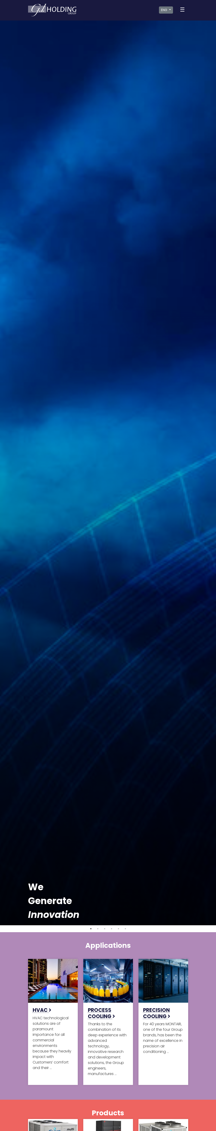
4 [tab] (111, 928)
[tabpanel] (108, 473)
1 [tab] (91, 928)
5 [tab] (118, 928)
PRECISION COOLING (156, 1013)
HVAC (42, 1010)
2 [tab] (97, 928)
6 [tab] (125, 928)
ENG (164, 10)
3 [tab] (104, 928)
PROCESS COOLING (101, 1013)
